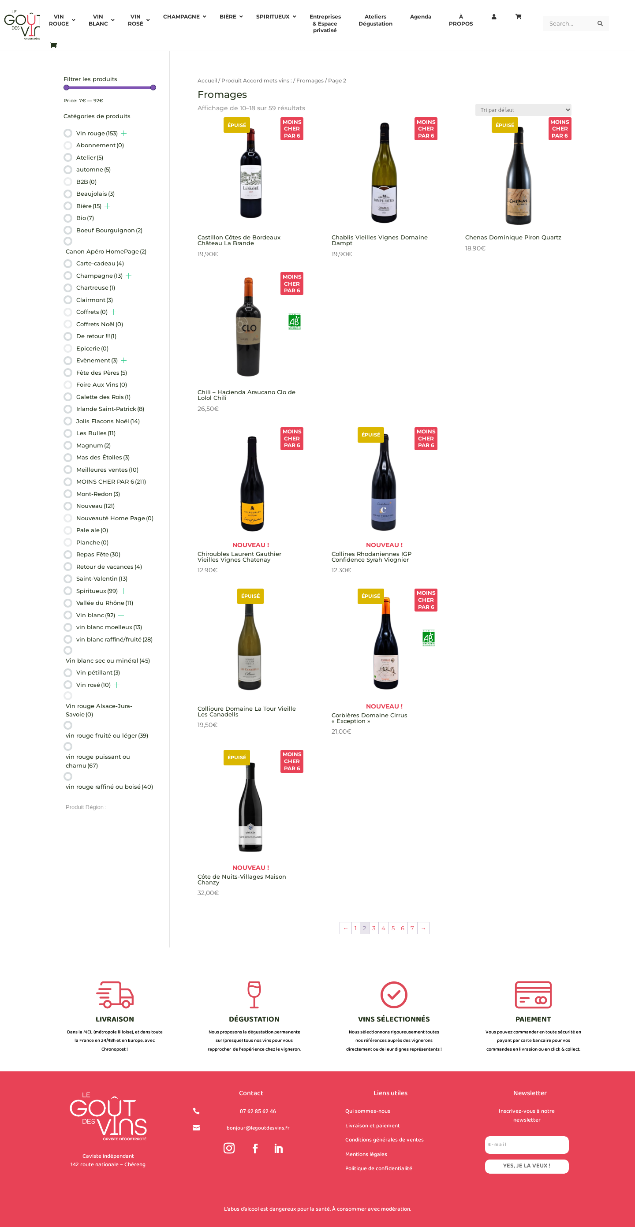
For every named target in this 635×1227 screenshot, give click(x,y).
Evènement (97, 360)
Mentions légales (366, 1155)
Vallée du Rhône (104, 602)
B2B (86, 181)
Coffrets (92, 311)
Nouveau (95, 505)
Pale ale (92, 529)
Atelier (89, 157)
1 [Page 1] (356, 928)
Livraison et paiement (372, 1126)
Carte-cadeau (100, 263)
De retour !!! (96, 335)
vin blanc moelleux (109, 626)
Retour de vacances (109, 566)
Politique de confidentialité (378, 1169)
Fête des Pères (101, 372)
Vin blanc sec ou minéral (108, 660)
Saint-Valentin (101, 578)
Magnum (93, 445)
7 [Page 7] (412, 928)
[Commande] (523, 110)
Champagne (99, 275)
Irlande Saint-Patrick (110, 408)
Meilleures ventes (107, 469)
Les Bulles (96, 432)
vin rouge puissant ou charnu (98, 761)
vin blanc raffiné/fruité (114, 639)
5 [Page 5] (393, 928)
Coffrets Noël (99, 324)
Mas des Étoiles (103, 457)
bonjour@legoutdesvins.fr (258, 1128)
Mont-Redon (98, 493)
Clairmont (94, 299)
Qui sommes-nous (367, 1111)
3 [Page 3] (373, 928)
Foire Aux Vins (101, 384)
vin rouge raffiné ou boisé (109, 786)
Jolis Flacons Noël (108, 421)
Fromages (310, 80)
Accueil (207, 80)
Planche (92, 542)
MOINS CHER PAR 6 (111, 481)
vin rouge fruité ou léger (107, 735)
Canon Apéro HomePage (106, 251)
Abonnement (100, 145)
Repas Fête (98, 554)
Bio (85, 217)
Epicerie (92, 348)
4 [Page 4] (383, 928)
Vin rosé (93, 684)
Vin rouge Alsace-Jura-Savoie (99, 710)
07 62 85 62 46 (258, 1111)
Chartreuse (95, 287)
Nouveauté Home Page (114, 518)
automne (93, 169)
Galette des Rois (103, 396)
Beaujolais (95, 193)
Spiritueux (97, 590)
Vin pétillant (98, 672)
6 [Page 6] (402, 928)
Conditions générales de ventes (384, 1140)
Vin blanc (95, 615)
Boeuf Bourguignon (109, 230)
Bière (88, 205)
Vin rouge (97, 133)
